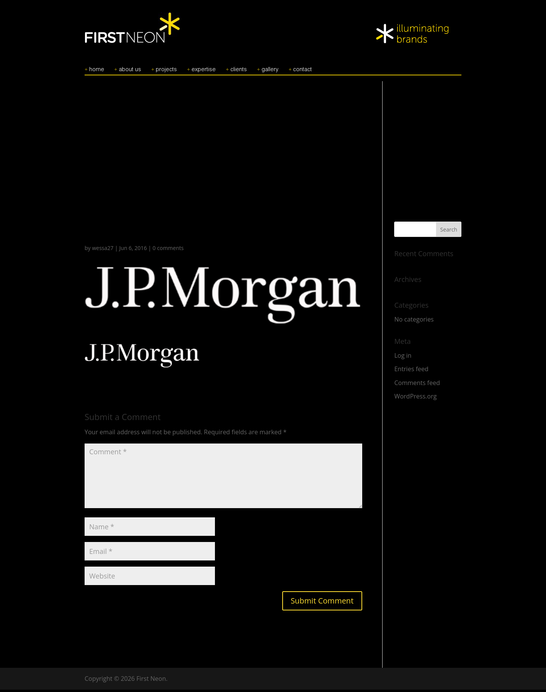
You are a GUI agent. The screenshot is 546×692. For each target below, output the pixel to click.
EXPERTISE (203, 72)
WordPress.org (415, 398)
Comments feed (417, 385)
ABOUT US (130, 72)
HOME (96, 72)
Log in (402, 358)
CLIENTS (238, 72)
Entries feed (411, 371)
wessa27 (102, 250)
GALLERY (269, 72)
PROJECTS (166, 72)
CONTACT (302, 72)
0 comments (168, 250)
